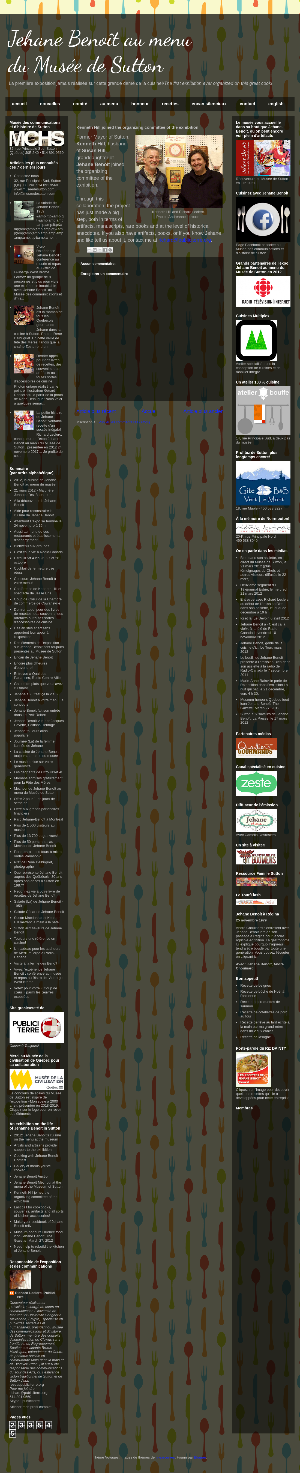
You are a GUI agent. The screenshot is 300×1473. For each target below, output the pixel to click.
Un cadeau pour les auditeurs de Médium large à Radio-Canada (37, 953)
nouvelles (50, 103)
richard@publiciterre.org (28, 1393)
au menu (109, 103)
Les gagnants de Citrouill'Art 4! (38, 772)
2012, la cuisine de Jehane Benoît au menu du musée (35, 482)
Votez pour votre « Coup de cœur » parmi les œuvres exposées (35, 992)
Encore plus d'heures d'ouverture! (30, 665)
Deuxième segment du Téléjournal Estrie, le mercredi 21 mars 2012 (263, 589)
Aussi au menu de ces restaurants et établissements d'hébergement (37, 535)
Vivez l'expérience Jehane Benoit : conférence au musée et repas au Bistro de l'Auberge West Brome (37, 259)
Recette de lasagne (255, 1037)
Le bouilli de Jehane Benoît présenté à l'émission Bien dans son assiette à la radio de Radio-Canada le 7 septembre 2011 (265, 665)
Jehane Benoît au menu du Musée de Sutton (99, 51)
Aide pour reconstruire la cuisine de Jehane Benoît (34, 513)
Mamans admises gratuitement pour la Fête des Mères (38, 780)
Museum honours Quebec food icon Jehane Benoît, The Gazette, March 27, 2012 (38, 1236)
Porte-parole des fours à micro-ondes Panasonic (38, 854)
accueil (19, 103)
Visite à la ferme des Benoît (35, 963)
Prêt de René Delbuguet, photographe (33, 864)
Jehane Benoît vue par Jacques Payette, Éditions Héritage (39, 723)
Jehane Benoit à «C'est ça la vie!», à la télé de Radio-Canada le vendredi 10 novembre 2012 (262, 630)
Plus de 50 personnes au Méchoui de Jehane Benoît (35, 844)
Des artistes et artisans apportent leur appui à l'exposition (32, 632)
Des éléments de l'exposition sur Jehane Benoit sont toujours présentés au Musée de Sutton (39, 647)
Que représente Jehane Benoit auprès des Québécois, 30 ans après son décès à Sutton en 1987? (38, 878)
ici (255, 956)
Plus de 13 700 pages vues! (36, 836)
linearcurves (165, 1457)
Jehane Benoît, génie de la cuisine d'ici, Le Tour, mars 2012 (261, 647)
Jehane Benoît (259, 964)
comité (80, 103)
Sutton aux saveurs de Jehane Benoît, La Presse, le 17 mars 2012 (264, 718)
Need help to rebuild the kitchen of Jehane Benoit (39, 1248)
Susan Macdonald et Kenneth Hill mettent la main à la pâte (37, 920)
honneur (140, 103)
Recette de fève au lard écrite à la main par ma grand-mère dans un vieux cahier (265, 1026)
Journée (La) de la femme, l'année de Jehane (34, 743)
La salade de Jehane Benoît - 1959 (48, 207)
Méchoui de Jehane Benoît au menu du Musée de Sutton (37, 790)
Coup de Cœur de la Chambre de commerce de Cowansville (38, 601)
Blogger (200, 1457)
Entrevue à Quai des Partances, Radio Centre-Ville (37, 676)
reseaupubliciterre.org (27, 1384)
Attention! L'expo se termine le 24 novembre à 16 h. (37, 523)
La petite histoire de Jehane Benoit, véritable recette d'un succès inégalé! (49, 421)
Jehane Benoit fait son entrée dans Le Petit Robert (37, 712)
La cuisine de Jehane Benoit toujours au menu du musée (36, 754)
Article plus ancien (203, 411)
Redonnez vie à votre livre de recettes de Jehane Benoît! (37, 893)
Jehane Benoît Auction (31, 1176)
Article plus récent (96, 411)
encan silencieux (209, 103)
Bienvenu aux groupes (31, 546)
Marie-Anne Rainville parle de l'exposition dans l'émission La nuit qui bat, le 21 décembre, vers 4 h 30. (264, 687)
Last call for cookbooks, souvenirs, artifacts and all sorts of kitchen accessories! (39, 1211)
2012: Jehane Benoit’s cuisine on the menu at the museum (37, 1137)
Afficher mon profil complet (31, 1407)
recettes (170, 103)
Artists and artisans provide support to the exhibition (35, 1147)
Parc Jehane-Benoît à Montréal (38, 819)
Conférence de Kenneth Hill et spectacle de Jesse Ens (37, 591)
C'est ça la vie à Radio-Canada (38, 552)
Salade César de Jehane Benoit (39, 912)
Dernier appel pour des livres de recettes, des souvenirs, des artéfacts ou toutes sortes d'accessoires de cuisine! (38, 369)
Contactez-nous (26, 176)
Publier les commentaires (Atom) (124, 422)
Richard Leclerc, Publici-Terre (35, 1295)
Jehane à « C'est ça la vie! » (36, 694)
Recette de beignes (255, 985)
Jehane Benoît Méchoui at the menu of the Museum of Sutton (38, 1184)
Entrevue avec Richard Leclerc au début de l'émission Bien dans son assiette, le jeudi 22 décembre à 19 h (264, 605)
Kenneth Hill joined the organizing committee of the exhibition (36, 1196)
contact (247, 103)
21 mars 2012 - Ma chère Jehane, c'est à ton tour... (33, 492)
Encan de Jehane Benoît (33, 657)
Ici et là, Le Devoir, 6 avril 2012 (264, 618)
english (276, 103)
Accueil (150, 411)
